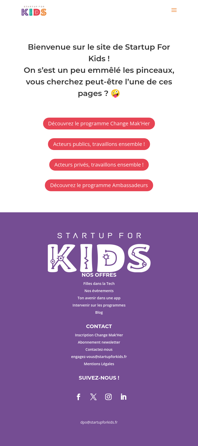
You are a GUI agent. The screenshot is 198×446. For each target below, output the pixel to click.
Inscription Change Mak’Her (99, 335)
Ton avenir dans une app (99, 297)
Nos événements (98, 290)
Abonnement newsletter (99, 342)
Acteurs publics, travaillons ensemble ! (99, 144)
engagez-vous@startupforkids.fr (99, 356)
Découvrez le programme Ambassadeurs (99, 185)
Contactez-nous (99, 349)
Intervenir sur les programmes (98, 305)
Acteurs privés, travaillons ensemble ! (99, 164)
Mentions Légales (99, 363)
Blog (99, 312)
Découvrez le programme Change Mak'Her (99, 123)
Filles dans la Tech (98, 283)
